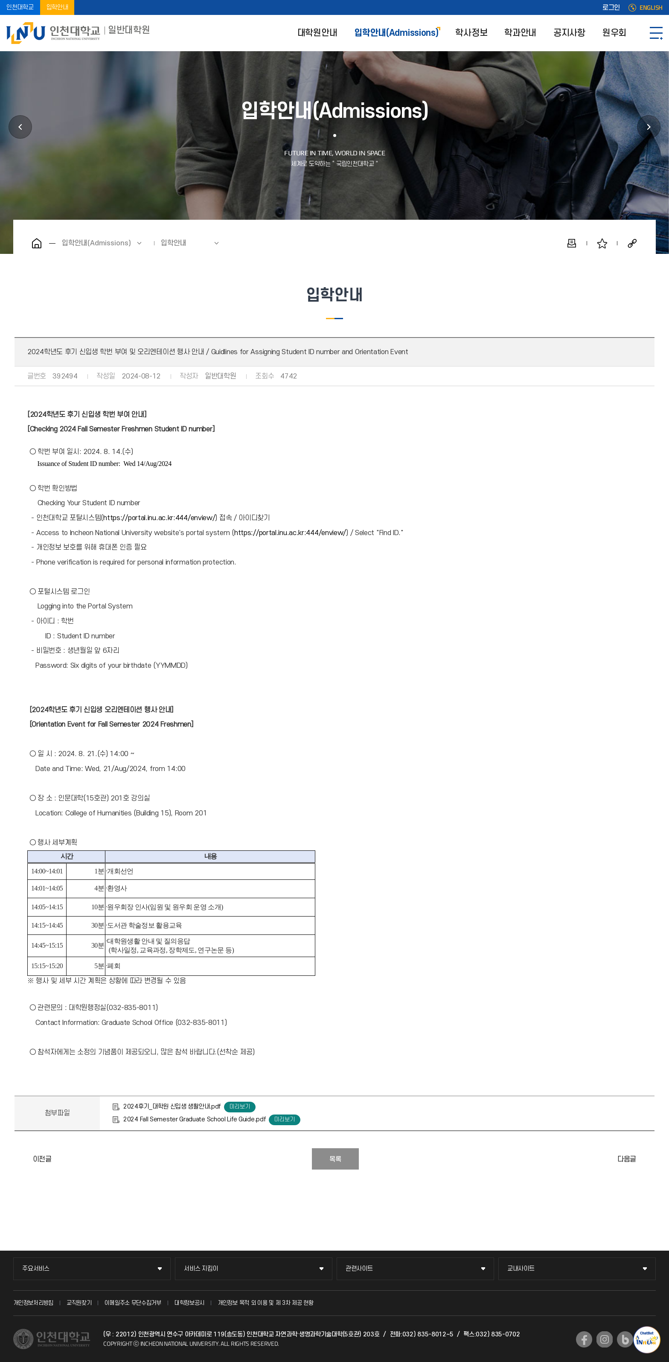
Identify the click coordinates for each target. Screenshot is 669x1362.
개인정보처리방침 (33, 1303)
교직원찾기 (79, 1303)
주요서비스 (35, 1268)
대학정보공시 (189, 1303)
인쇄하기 (571, 243)
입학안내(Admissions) (396, 33)
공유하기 (632, 243)
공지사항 (569, 33)
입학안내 (57, 7)
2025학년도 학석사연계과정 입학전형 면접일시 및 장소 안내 (23, 1158)
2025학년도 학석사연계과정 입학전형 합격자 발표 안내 (645, 1158)
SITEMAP (656, 33)
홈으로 (36, 243)
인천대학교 (20, 7)
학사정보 (471, 33)
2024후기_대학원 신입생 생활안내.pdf (172, 1106)
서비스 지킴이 (201, 1268)
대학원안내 (317, 33)
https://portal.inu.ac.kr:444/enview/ (159, 518)
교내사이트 (521, 1268)
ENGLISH (651, 8)
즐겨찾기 (602, 243)
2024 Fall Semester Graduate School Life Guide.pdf (194, 1119)
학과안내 (520, 33)
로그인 (611, 8)
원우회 (614, 33)
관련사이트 (359, 1268)
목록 (335, 1159)
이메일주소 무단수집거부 (133, 1303)
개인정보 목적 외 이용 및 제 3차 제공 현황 (266, 1303)
